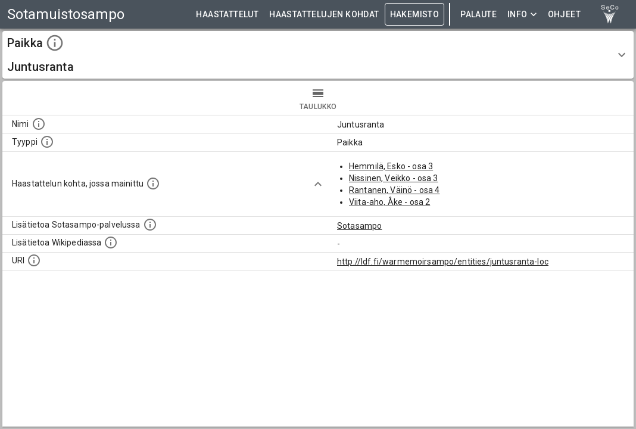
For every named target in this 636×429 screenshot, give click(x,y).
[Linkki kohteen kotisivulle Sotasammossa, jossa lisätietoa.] (150, 224)
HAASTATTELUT (227, 15)
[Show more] (318, 184)
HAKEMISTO (414, 15)
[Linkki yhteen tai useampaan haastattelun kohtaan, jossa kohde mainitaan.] (153, 183)
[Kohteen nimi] (38, 123)
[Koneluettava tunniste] (33, 260)
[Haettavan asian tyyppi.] (47, 141)
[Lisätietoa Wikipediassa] (110, 242)
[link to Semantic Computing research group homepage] (610, 14)
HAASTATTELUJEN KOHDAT (324, 15)
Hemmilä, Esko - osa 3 (391, 166)
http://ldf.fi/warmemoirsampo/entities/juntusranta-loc (442, 261)
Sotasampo (359, 226)
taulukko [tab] (318, 98)
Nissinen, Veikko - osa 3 (393, 178)
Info (522, 15)
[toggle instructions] (54, 42)
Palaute (478, 15)
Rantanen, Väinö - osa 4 (394, 190)
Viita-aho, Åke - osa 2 (389, 202)
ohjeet (564, 15)
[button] (318, 55)
